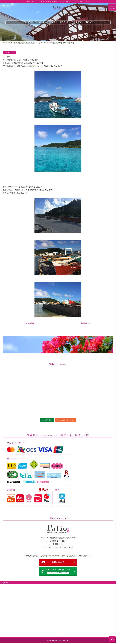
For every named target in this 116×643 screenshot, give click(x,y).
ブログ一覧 (11, 43)
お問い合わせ (58, 562)
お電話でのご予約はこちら (58, 571)
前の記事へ (31, 323)
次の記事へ (84, 323)
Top (4, 43)
